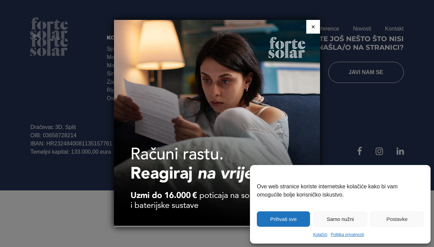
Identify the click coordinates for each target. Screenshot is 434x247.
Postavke (397, 219)
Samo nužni (340, 219)
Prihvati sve (283, 219)
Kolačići (320, 234)
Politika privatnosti (347, 234)
